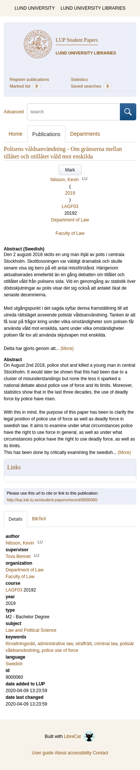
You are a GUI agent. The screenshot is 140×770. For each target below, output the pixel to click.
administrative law (55, 643)
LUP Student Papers (77, 40)
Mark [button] (70, 170)
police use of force (60, 650)
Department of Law (70, 220)
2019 (70, 193)
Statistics (79, 79)
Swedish (14, 663)
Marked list (25, 86)
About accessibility (73, 752)
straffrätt (83, 643)
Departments (85, 134)
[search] (73, 111)
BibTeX (39, 518)
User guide (42, 752)
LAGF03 (70, 206)
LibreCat (79, 736)
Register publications (29, 79)
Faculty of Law (70, 233)
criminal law (105, 643)
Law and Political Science (31, 630)
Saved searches (91, 86)
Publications (46, 134)
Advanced (14, 111)
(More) (67, 348)
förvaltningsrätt (20, 643)
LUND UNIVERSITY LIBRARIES (92, 8)
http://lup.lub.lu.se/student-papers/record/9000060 (52, 500)
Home (15, 134)
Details (15, 519)
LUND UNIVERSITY (35, 8)
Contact (100, 752)
